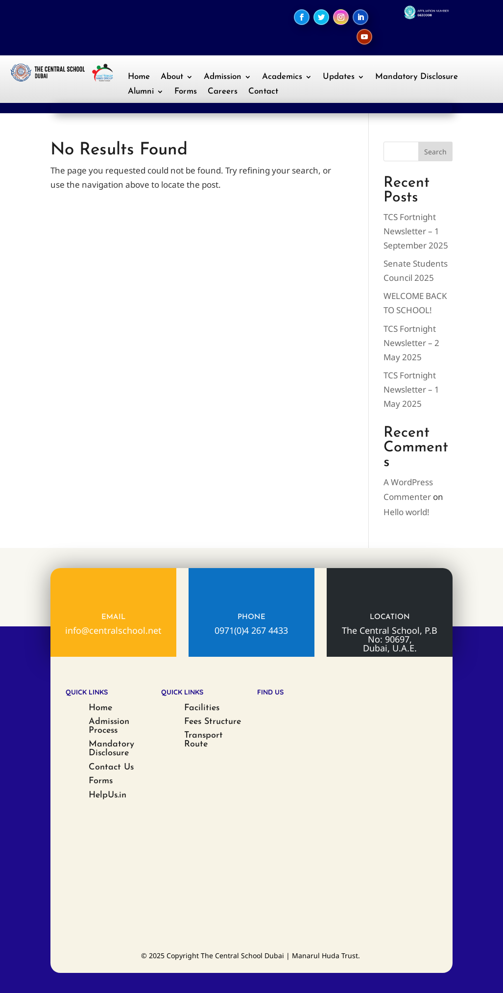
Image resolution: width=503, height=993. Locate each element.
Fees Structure (212, 721)
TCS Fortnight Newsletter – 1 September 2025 (415, 231)
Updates (339, 77)
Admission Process (109, 726)
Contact (263, 92)
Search (435, 151)
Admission (222, 77)
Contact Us (111, 767)
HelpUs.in (107, 795)
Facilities (201, 708)
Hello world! (406, 512)
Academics (282, 77)
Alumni (141, 92)
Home (139, 77)
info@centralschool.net (113, 630)
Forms (185, 92)
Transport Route (203, 740)
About (172, 77)
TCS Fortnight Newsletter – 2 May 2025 (411, 343)
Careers (223, 92)
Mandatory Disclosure (416, 77)
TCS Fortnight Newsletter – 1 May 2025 (411, 389)
